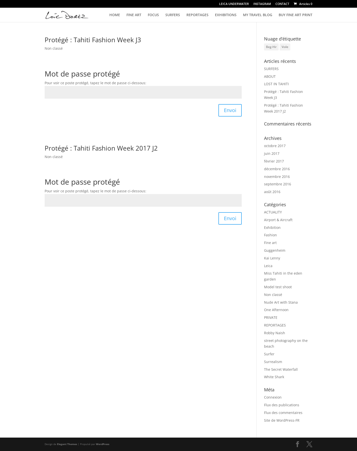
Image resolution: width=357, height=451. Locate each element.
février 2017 (274, 161)
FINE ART (133, 15)
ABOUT (270, 76)
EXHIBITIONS (226, 15)
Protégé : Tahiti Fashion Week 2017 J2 (101, 148)
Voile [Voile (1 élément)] (285, 47)
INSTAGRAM (262, 4)
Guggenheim (274, 250)
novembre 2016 (277, 176)
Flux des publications (281, 405)
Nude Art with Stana (281, 302)
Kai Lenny (272, 258)
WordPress (102, 444)
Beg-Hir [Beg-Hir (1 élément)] (271, 47)
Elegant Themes (67, 444)
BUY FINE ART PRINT (295, 15)
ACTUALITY (273, 212)
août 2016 (272, 191)
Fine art (270, 242)
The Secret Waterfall (281, 369)
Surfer (269, 354)
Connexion (273, 397)
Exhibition (272, 227)
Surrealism (273, 361)
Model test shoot (278, 287)
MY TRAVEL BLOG (257, 15)
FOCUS (153, 15)
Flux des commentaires (283, 412)
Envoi (230, 110)
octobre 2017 (275, 145)
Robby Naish (274, 332)
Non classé (54, 48)
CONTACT (282, 4)
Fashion (270, 235)
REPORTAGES (197, 15)
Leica (268, 265)
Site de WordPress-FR (281, 420)
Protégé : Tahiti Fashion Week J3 (93, 39)
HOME (114, 15)
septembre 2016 (277, 184)
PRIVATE (270, 317)
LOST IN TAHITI (276, 84)
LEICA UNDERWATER (234, 4)
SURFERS (172, 15)
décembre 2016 (277, 168)
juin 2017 (271, 153)
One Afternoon (276, 309)
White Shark (274, 376)
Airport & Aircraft (278, 219)
